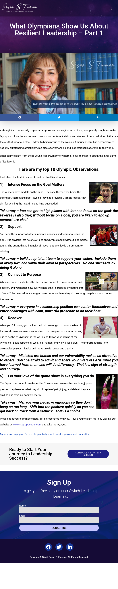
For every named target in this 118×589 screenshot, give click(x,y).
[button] (111, 8)
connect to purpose (15, 434)
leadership (58, 434)
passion (68, 434)
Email (22, 516)
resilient (86, 434)
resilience (77, 434)
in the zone (47, 434)
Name (22, 506)
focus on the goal (33, 434)
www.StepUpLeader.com (27, 424)
